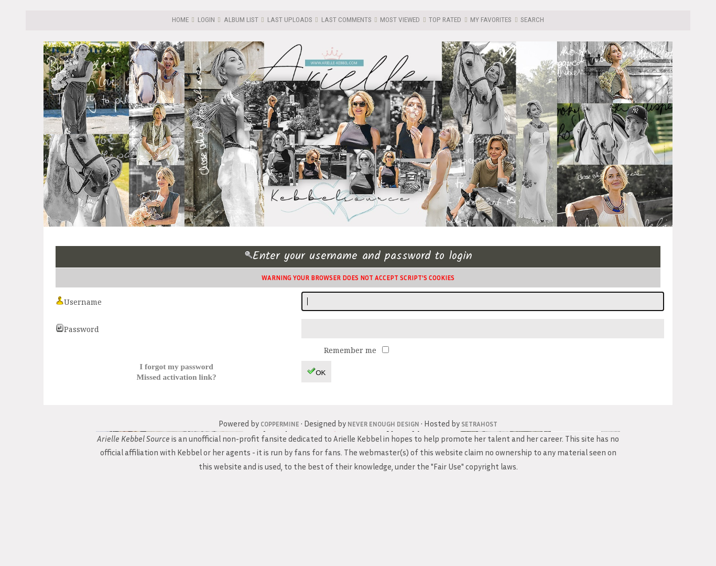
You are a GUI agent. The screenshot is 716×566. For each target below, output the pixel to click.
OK (316, 372)
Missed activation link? (176, 376)
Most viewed (400, 19)
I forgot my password (176, 366)
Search (532, 19)
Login (206, 19)
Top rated (445, 19)
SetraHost (479, 424)
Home (180, 19)
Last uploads (289, 19)
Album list (241, 19)
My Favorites (491, 19)
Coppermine (280, 424)
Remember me (351, 350)
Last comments (346, 19)
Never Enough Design (383, 424)
